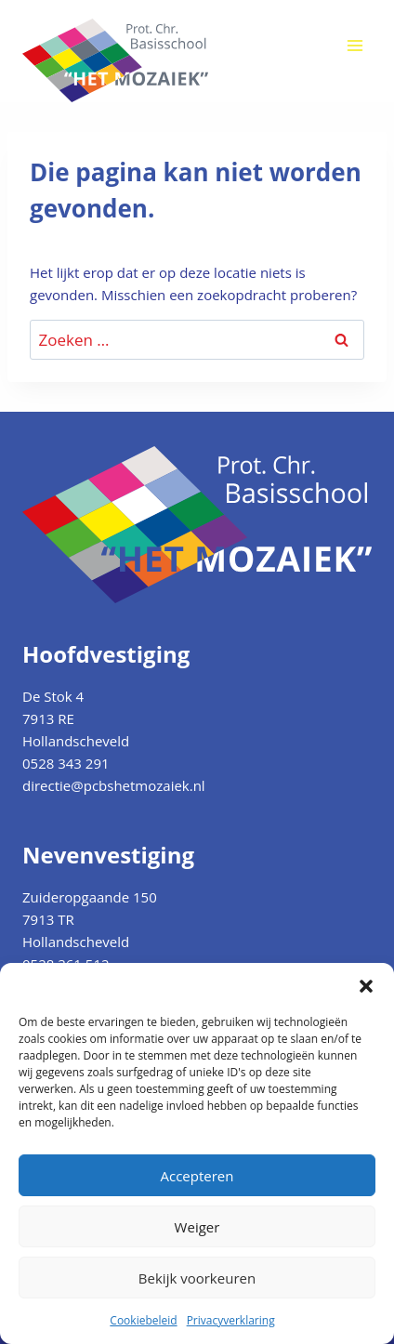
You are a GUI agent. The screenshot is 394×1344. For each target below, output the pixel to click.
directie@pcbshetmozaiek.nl (113, 785)
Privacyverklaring (231, 1320)
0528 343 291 (66, 763)
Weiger (197, 1227)
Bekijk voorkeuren (197, 1278)
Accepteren (197, 1175)
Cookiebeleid (143, 1320)
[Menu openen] (354, 46)
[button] (366, 986)
